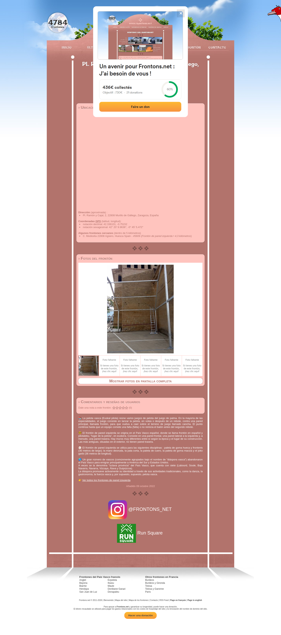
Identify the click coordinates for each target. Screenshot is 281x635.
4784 (57, 22)
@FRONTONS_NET (140, 509)
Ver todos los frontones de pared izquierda (106, 480)
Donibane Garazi (117, 589)
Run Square (140, 532)
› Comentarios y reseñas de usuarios (109, 402)
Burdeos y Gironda (155, 583)
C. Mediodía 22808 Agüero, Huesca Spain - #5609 (111, 236)
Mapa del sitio (121, 600)
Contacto (215, 47)
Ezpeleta (112, 580)
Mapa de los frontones (138, 600)
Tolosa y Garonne (154, 589)
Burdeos (149, 580)
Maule (111, 586)
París (148, 591)
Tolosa (148, 586)
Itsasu (111, 583)
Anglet (82, 580)
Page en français (178, 600)
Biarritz (83, 586)
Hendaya (84, 589)
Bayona (83, 583)
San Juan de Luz (88, 591)
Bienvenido (108, 600)
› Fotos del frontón (95, 258)
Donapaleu (113, 591)
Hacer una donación (140, 615)
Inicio (66, 47)
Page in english (194, 600)
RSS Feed (164, 600)
